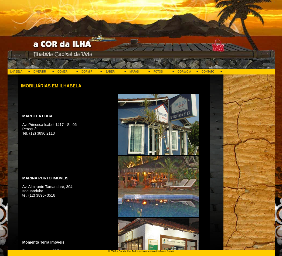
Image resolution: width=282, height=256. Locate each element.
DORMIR (87, 71)
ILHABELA (15, 71)
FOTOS (158, 71)
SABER (110, 71)
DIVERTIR (39, 71)
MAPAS (134, 71)
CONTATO (208, 71)
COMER (62, 71)
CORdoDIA (184, 71)
